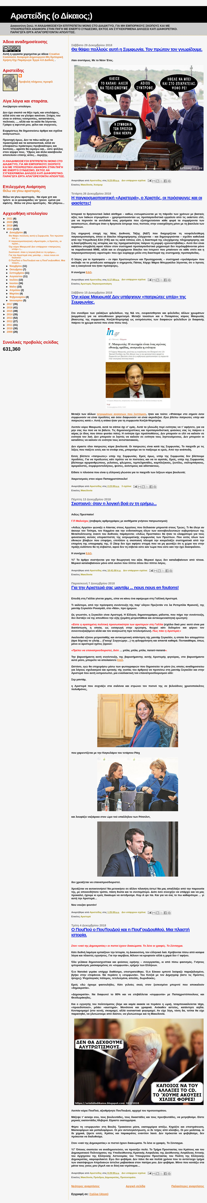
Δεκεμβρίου (17, 232)
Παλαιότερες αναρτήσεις (187, 1186)
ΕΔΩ (88, 272)
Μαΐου (13, 286)
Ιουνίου (14, 283)
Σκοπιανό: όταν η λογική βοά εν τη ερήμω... (114, 503)
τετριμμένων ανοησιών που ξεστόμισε (121, 414)
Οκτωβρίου (16, 269)
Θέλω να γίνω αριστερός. (22, 191)
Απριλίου (15, 290)
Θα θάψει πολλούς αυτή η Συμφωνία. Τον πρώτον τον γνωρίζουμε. (136, 49)
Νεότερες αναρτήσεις (85, 1186)
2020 (10, 222)
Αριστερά (85, 283)
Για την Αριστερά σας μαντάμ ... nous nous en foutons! (125, 587)
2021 (10, 218)
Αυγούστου (16, 276)
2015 (10, 311)
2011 (10, 325)
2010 (10, 328)
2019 (10, 225)
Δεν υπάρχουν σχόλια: (134, 180)
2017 (10, 304)
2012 (10, 321)
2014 (10, 314)
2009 (10, 331)
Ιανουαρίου (16, 300)
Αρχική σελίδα (135, 1186)
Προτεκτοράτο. (128, 1177)
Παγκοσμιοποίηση (102, 283)
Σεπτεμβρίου (17, 273)
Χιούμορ (98, 184)
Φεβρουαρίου (18, 297)
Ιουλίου (14, 279)
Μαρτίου (15, 293)
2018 (10, 229)
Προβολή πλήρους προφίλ (36, 81)
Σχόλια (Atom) (98, 1194)
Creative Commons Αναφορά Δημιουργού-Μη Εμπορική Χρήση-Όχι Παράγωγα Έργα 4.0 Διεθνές (33, 57)
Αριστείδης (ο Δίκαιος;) (51, 15)
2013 (10, 317)
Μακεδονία (86, 184)
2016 (10, 307)
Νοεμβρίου (16, 266)
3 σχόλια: (126, 486)
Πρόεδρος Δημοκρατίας (106, 1177)
